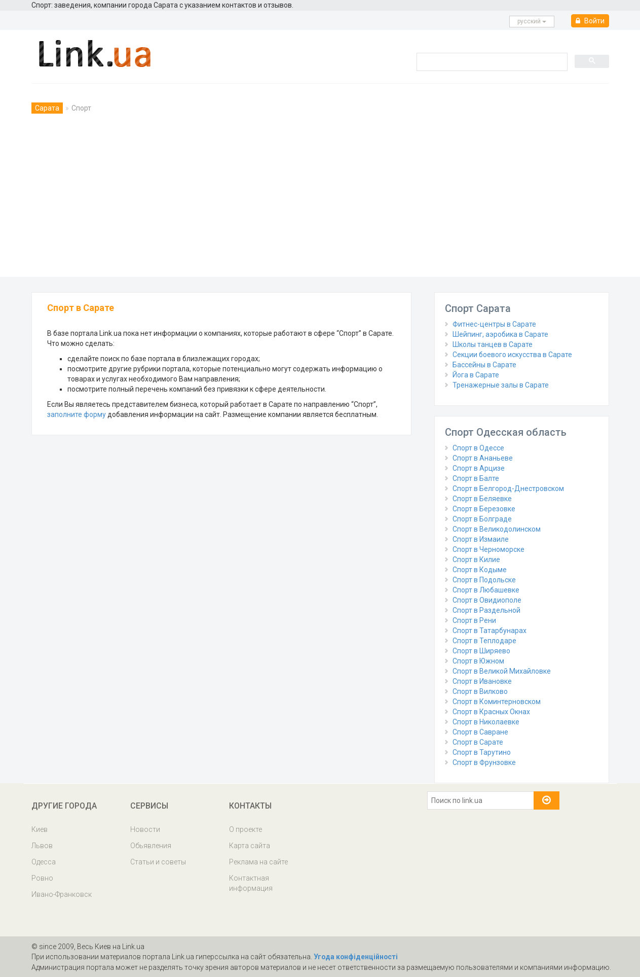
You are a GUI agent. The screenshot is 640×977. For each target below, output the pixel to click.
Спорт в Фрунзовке (484, 762)
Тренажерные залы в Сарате (501, 385)
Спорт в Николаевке (486, 722)
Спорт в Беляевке (482, 499)
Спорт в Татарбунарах (489, 630)
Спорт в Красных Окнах (491, 712)
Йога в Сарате (476, 375)
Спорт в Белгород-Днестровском (508, 488)
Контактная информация (251, 883)
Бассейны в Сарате (484, 365)
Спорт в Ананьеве (483, 458)
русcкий (531, 21)
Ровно (42, 878)
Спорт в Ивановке (482, 681)
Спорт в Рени (474, 620)
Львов (42, 846)
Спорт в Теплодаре (484, 641)
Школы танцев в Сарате (493, 344)
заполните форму (76, 414)
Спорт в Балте (476, 478)
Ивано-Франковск (61, 894)
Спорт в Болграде (482, 519)
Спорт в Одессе (478, 448)
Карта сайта (249, 846)
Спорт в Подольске (484, 580)
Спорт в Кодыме (480, 570)
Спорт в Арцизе (479, 468)
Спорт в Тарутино (482, 752)
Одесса (43, 862)
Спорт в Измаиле (481, 539)
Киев (39, 829)
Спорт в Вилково (480, 691)
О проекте (245, 829)
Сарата (47, 108)
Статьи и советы (158, 862)
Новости (145, 829)
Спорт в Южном (478, 661)
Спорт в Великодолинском (497, 529)
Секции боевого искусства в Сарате (512, 355)
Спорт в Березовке (484, 509)
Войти (590, 21)
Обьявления (150, 846)
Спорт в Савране (480, 732)
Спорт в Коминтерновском (497, 701)
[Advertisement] (320, 201)
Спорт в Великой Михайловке (502, 671)
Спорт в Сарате (478, 742)
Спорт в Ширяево (481, 651)
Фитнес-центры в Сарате (494, 324)
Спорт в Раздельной (486, 610)
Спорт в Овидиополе (487, 600)
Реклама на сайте (258, 862)
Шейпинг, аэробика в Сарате (500, 334)
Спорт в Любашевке (486, 590)
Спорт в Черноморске (488, 549)
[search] (491, 61)
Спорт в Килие (476, 559)
